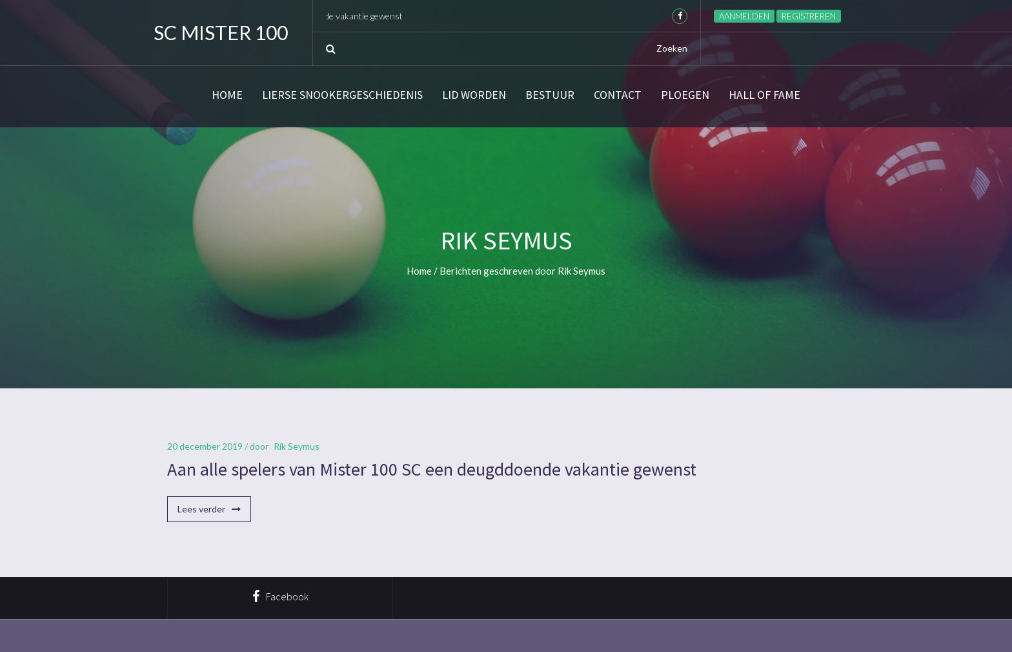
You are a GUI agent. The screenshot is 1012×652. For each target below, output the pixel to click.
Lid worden (474, 95)
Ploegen (685, 95)
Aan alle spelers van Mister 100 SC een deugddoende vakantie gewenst (431, 469)
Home (227, 95)
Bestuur (549, 95)
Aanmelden (744, 16)
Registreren (809, 16)
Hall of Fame (764, 95)
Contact (618, 95)
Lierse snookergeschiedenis (342, 95)
